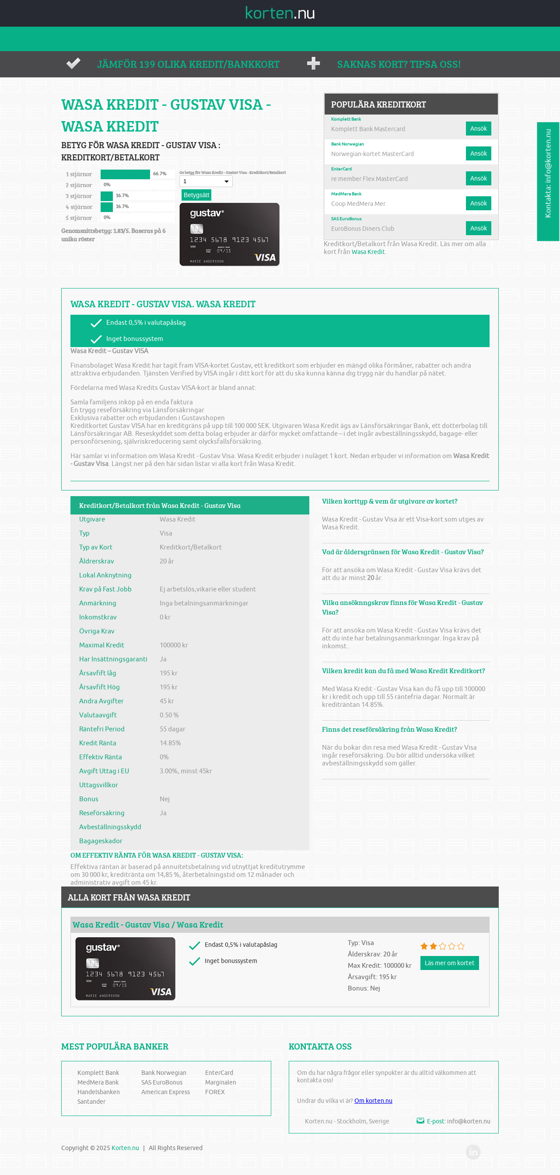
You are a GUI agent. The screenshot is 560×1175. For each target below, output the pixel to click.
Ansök (477, 128)
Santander (91, 1101)
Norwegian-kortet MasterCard (376, 154)
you (490, 1154)
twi (454, 1154)
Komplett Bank (346, 119)
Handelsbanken (98, 1092)
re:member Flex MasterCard (372, 179)
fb (436, 1154)
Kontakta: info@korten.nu (548, 173)
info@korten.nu (468, 1121)
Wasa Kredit (370, 252)
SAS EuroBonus (346, 219)
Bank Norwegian (347, 144)
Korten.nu (125, 1148)
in (472, 1154)
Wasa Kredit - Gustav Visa (121, 924)
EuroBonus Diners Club (366, 229)
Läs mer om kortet (452, 963)
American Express (165, 1092)
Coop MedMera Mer (360, 204)
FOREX (215, 1092)
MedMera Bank (346, 194)
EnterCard (341, 169)
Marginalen (220, 1082)
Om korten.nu (373, 1101)
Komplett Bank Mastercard (371, 129)
